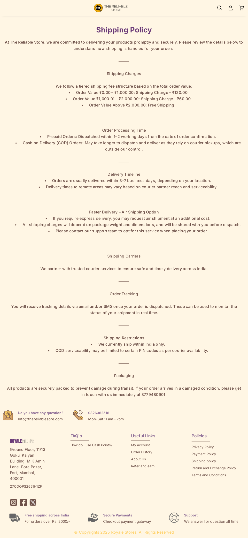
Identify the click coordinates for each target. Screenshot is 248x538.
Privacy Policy (203, 447)
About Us (138, 459)
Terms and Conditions (209, 475)
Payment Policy (204, 454)
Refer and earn (143, 466)
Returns (137, 473)
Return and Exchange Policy (214, 468)
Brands (197, 489)
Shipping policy (204, 461)
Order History (141, 452)
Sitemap (198, 482)
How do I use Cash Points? (91, 445)
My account (140, 445)
